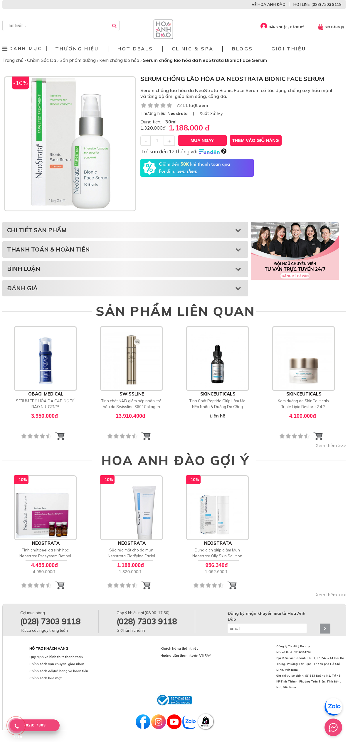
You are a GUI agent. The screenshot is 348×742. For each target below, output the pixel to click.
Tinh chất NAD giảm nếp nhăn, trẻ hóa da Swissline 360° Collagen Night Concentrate (131, 404)
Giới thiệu (288, 49)
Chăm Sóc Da (42, 60)
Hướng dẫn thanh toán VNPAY (185, 655)
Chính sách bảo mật (45, 678)
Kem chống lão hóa (119, 60)
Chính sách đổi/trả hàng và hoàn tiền (58, 671)
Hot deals (135, 49)
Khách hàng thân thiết (179, 648)
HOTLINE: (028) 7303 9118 (317, 4)
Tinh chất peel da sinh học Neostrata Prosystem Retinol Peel (45, 553)
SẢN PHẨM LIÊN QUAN (175, 311)
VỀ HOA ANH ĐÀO (268, 4)
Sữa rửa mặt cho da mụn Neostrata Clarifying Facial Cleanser (131, 553)
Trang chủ (13, 60)
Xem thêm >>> (331, 445)
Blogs (242, 49)
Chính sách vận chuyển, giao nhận (56, 664)
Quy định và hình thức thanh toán (56, 657)
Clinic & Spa (192, 49)
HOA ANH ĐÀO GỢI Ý (176, 460)
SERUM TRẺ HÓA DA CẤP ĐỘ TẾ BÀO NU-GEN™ (45, 403)
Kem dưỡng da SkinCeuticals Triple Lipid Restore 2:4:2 (303, 403)
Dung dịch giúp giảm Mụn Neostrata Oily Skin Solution (217, 553)
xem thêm (186, 171)
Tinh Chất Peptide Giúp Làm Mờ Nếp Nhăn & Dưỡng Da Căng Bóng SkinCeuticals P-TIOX (217, 404)
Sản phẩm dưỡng (78, 60)
